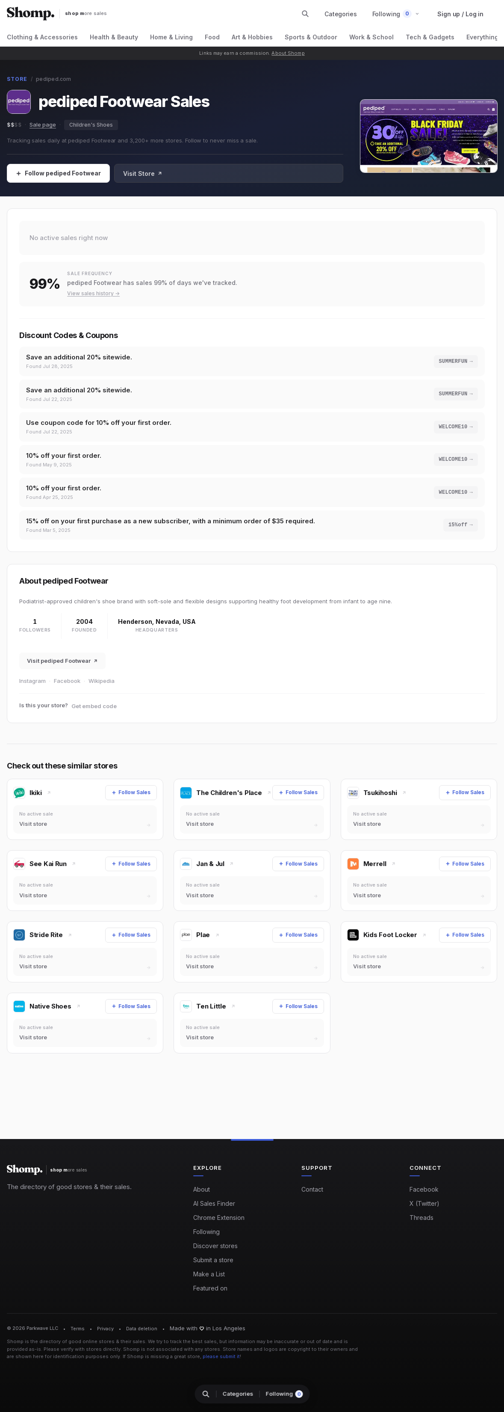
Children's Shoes (91, 125)
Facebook (67, 691)
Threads (421, 1218)
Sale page (42, 124)
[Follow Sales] (58, 173)
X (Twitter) (424, 1203)
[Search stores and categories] (305, 13)
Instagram (32, 691)
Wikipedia (101, 691)
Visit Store (142, 173)
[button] (396, 14)
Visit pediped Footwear (62, 670)
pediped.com (53, 79)
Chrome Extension (219, 1218)
